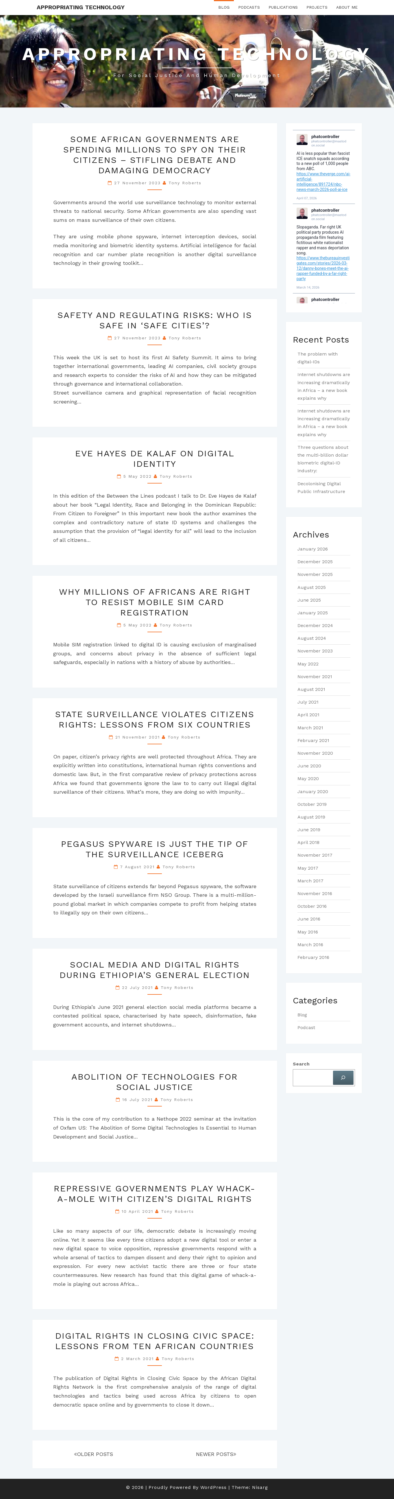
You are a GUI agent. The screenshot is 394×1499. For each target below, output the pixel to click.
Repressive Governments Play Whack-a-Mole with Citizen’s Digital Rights (155, 1193)
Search (301, 1064)
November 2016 (314, 893)
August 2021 (311, 689)
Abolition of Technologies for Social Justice (154, 1082)
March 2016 (310, 944)
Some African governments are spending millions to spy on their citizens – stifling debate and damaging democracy (154, 154)
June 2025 (309, 600)
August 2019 (311, 817)
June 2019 (308, 829)
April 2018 (308, 842)
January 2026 (312, 549)
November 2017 (314, 855)
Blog (224, 7)
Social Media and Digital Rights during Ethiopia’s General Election (155, 969)
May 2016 (307, 932)
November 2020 (315, 753)
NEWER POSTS (216, 1454)
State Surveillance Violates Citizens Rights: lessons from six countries (154, 719)
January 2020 (312, 791)
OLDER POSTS (93, 1454)
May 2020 (308, 778)
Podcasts (249, 7)
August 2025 (311, 587)
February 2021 (313, 740)
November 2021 (314, 676)
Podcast (306, 1027)
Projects (317, 7)
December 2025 (315, 561)
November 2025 (315, 574)
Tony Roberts (185, 183)
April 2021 (308, 714)
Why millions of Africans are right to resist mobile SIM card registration (155, 602)
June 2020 (309, 766)
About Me (347, 7)
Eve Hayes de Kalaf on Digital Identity (154, 458)
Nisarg (260, 1487)
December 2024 (315, 625)
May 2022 (308, 664)
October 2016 (312, 906)
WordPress (213, 1487)
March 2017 (310, 881)
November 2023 (315, 651)
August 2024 (311, 638)
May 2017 (307, 868)
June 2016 (308, 919)
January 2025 (312, 612)
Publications (283, 7)
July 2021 (308, 702)
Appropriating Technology (81, 7)
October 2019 (312, 804)
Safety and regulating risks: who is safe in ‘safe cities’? (155, 320)
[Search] (343, 1078)
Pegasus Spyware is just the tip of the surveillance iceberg (154, 849)
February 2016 (313, 957)
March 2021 (310, 727)
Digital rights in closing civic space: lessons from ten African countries (154, 1341)
